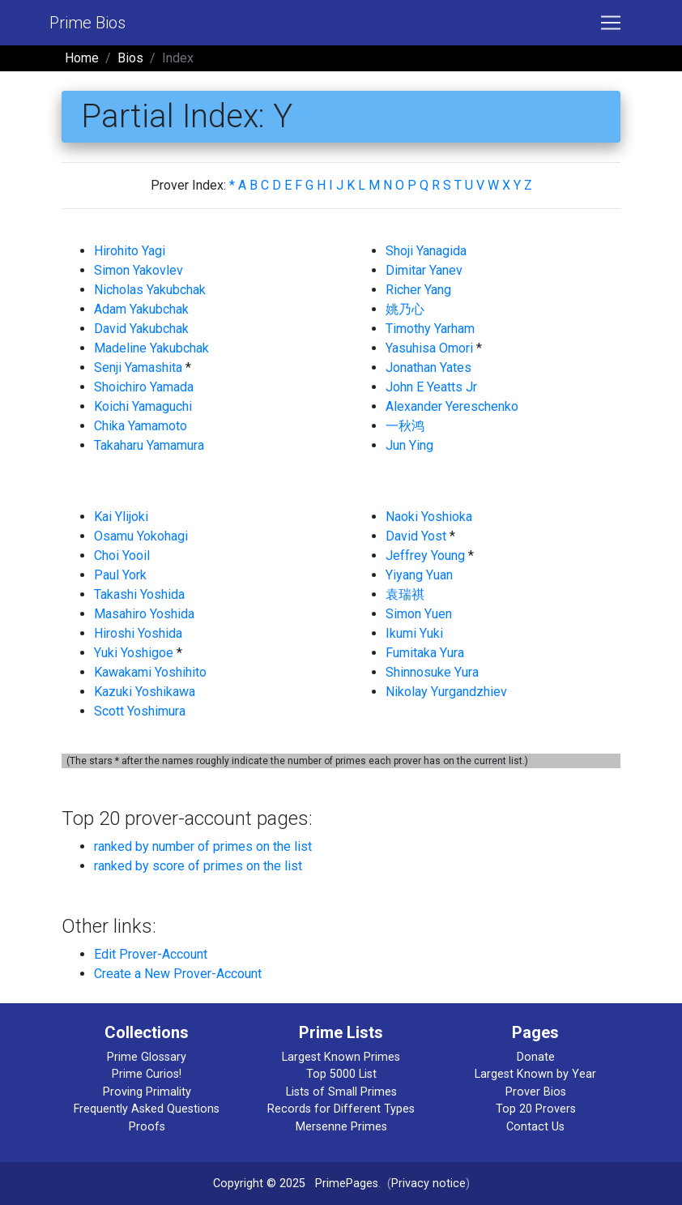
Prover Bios (535, 1092)
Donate (536, 1057)
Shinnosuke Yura (432, 672)
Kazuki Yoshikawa (144, 691)
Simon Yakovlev (138, 270)
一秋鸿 (405, 426)
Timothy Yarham (430, 328)
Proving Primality (147, 1092)
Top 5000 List (341, 1074)
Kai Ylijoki (121, 516)
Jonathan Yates (428, 367)
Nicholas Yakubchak (150, 289)
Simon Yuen (419, 614)
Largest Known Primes (341, 1057)
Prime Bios (87, 22)
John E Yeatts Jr (431, 387)
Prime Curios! (146, 1074)
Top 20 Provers (536, 1109)
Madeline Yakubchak (151, 348)
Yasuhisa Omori (429, 348)
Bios (130, 58)
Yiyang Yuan (419, 575)
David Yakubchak (141, 328)
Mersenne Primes (341, 1127)
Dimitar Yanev (424, 270)
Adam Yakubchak (141, 309)
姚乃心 (405, 309)
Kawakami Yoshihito (150, 672)
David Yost (416, 536)
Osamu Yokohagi (141, 536)
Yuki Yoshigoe (133, 652)
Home (82, 58)
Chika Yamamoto (140, 426)
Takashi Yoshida (139, 594)
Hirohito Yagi (129, 251)
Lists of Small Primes (341, 1092)
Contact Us (535, 1127)
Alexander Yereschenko (452, 406)
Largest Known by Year (535, 1074)
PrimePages (346, 1183)
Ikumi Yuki (414, 633)
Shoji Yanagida (426, 251)
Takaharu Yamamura (149, 445)
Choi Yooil (122, 555)
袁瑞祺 (405, 594)
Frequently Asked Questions (147, 1109)
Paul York (120, 575)
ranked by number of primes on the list (203, 846)
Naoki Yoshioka (429, 516)
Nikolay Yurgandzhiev (446, 691)
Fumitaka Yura (425, 652)
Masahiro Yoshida (144, 614)
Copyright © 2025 (259, 1183)
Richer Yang (418, 289)
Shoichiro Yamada (144, 387)
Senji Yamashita (138, 367)
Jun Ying (409, 445)
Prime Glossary (146, 1057)
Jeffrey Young (425, 555)
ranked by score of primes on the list (198, 866)
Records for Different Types (341, 1109)
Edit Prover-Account (150, 954)
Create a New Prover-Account (178, 973)
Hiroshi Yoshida (138, 633)
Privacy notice (428, 1183)
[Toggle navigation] (611, 22)
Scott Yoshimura (139, 711)
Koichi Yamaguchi (143, 406)
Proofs (147, 1127)
